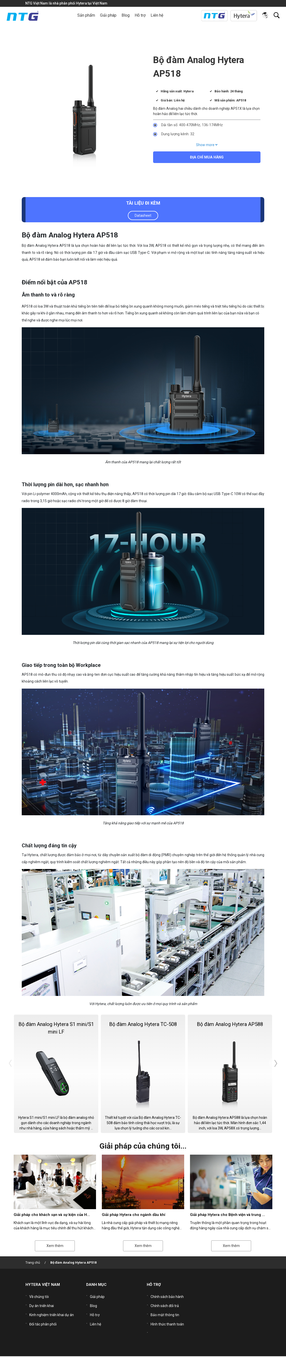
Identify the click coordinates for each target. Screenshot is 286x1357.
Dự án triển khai (41, 1304)
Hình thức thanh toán (167, 1319)
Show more (207, 145)
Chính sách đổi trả (165, 1304)
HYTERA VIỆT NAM (43, 1285)
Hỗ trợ (95, 1312)
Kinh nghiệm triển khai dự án (51, 1312)
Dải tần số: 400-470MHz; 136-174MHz (192, 125)
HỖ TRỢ (154, 1285)
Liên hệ (157, 15)
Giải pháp (97, 1296)
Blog (126, 15)
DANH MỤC (96, 1285)
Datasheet (143, 215)
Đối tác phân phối (43, 1319)
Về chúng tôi (39, 1296)
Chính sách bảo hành (167, 1296)
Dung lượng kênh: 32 (177, 134)
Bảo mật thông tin (165, 1312)
